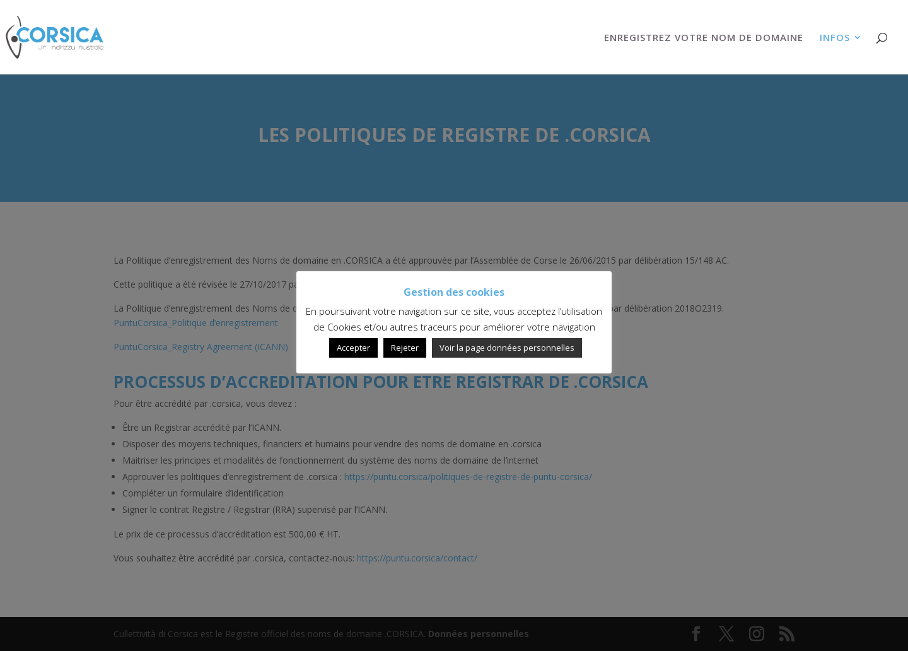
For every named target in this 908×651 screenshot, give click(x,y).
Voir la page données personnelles (506, 347)
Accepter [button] (353, 347)
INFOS (835, 38)
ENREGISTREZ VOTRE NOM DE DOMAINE (703, 38)
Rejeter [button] (405, 347)
